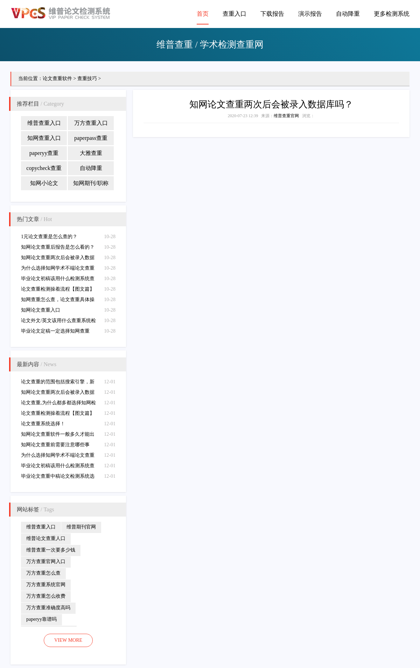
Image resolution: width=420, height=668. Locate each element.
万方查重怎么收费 (45, 596)
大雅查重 (91, 153)
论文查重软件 (57, 78)
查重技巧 (87, 78)
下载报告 (272, 13)
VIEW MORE (68, 640)
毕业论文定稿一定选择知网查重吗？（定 (55, 332)
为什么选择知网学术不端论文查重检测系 (57, 269)
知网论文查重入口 (40, 310)
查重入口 (234, 13)
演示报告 (310, 13)
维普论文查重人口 (45, 538)
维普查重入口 (44, 123)
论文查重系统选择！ (43, 423)
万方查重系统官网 (45, 584)
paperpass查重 (90, 138)
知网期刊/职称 (90, 183)
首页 (203, 13)
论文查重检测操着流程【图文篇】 (57, 289)
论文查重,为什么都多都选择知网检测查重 (58, 404)
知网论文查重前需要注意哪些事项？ (55, 446)
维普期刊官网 (81, 527)
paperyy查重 (44, 153)
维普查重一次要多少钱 (50, 550)
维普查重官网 (286, 115)
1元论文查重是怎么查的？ (49, 236)
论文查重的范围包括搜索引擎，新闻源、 (57, 383)
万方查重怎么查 (43, 573)
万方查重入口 (91, 123)
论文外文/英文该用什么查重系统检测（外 (58, 322)
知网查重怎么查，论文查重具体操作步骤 (57, 301)
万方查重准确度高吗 (48, 607)
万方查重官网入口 (45, 561)
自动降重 (348, 13)
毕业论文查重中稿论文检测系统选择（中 (57, 478)
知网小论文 (44, 183)
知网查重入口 (44, 138)
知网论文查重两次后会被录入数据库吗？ (57, 259)
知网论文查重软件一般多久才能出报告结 (57, 436)
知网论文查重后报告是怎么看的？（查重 (57, 248)
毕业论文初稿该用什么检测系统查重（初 (57, 280)
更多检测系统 (392, 13)
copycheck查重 (43, 168)
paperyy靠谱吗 (41, 619)
